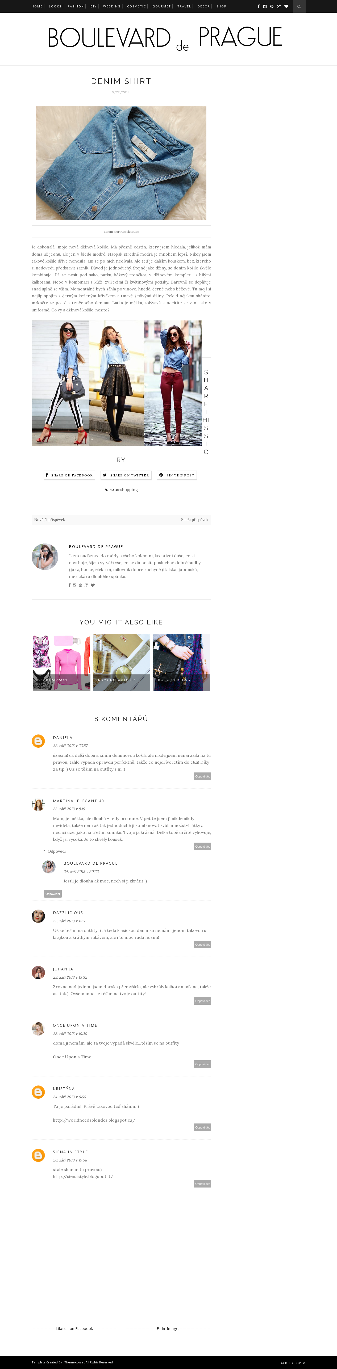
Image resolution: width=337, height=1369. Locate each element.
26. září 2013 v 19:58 (70, 1160)
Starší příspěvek (195, 519)
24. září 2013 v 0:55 (69, 1097)
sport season (52, 680)
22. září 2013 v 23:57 (70, 745)
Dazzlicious (68, 912)
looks (55, 6)
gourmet (161, 6)
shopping (129, 489)
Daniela (63, 737)
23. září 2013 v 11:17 (69, 921)
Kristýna (64, 1088)
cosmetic (136, 6)
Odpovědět (202, 776)
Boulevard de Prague (96, 546)
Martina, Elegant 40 (78, 800)
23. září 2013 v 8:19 (69, 808)
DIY (93, 6)
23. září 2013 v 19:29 (70, 1033)
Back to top (292, 1363)
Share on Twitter (129, 475)
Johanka (63, 968)
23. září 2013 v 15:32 (70, 977)
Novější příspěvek (49, 519)
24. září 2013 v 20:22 (81, 871)
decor (204, 6)
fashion (76, 6)
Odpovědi (57, 851)
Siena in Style (70, 1151)
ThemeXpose (74, 1362)
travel (184, 6)
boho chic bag (174, 680)
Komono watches (117, 680)
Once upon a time (75, 1025)
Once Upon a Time (72, 1056)
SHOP (222, 6)
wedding (112, 6)
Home (37, 6)
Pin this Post (181, 475)
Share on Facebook (72, 475)
